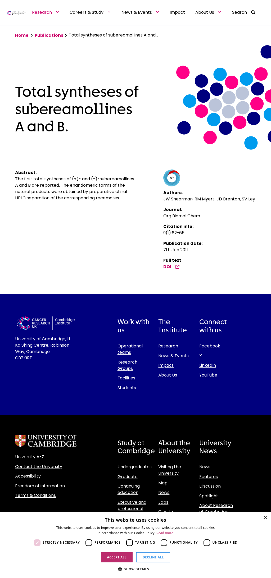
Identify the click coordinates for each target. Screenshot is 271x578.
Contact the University (38, 467)
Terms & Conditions (35, 495)
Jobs (163, 502)
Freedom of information (40, 486)
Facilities (126, 378)
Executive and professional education (132, 508)
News (163, 492)
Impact (166, 365)
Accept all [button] (117, 557)
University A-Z (29, 457)
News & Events (173, 356)
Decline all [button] (153, 557)
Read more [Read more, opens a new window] (164, 533)
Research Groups (127, 365)
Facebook (209, 346)
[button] (135, 569)
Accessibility (28, 476)
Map (163, 483)
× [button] (265, 518)
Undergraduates (135, 467)
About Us (167, 375)
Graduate (128, 477)
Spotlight (208, 496)
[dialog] (135, 545)
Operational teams (130, 349)
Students (127, 388)
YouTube (208, 375)
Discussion (210, 486)
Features (208, 477)
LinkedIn (207, 365)
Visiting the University (169, 470)
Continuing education (129, 489)
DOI (171, 267)
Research (168, 346)
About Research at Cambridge (216, 508)
